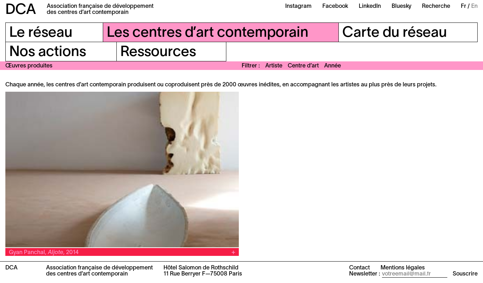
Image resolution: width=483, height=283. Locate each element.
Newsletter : (364, 274)
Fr (463, 6)
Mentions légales (403, 268)
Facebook (335, 6)
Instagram (298, 6)
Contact (359, 268)
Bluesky (401, 6)
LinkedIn (370, 6)
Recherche (436, 6)
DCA (20, 10)
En (474, 6)
